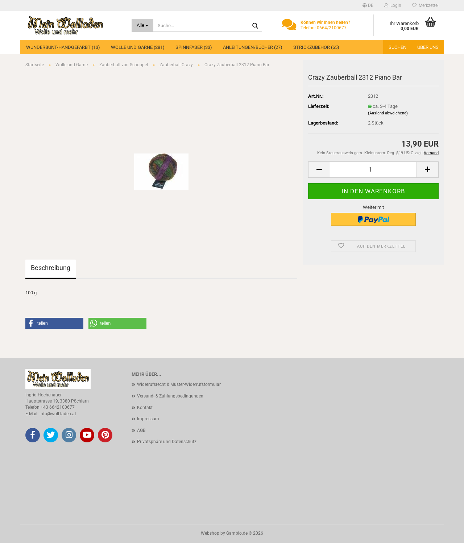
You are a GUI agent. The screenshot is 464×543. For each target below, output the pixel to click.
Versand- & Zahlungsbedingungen (170, 396)
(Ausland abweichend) (388, 113)
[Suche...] (143, 25)
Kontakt (145, 407)
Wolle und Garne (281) (138, 47)
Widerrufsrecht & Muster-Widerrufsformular (179, 384)
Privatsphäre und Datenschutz (166, 441)
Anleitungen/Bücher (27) (252, 47)
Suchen (397, 47)
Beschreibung (50, 268)
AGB (141, 430)
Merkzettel (425, 5)
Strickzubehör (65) (316, 47)
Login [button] (392, 5)
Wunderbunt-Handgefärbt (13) (63, 47)
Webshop (210, 533)
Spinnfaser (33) (193, 47)
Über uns (428, 47)
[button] (368, 5)
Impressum (148, 418)
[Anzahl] (373, 169)
